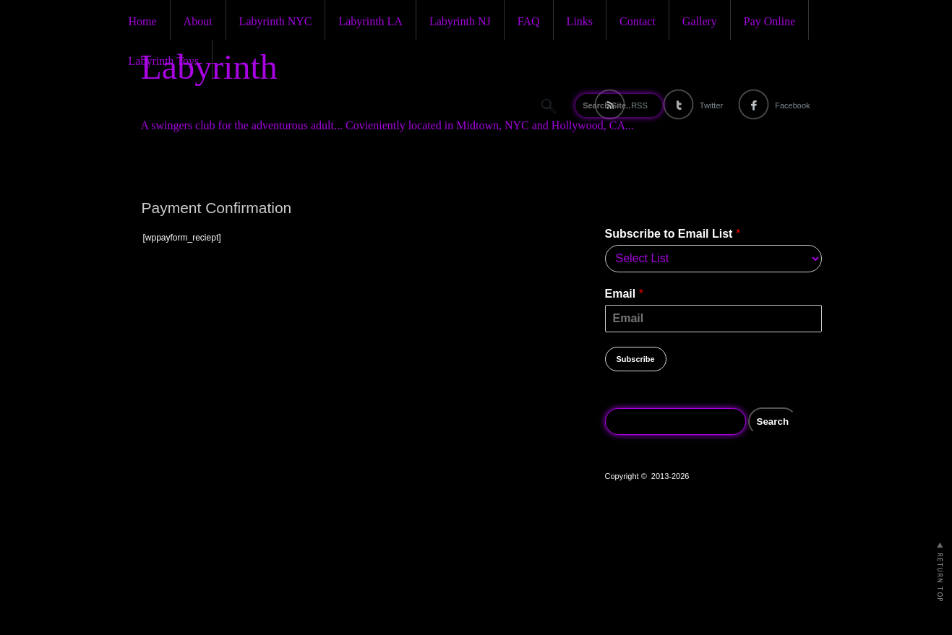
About (198, 21)
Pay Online (770, 21)
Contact (637, 21)
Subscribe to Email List (673, 234)
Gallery (699, 21)
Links (580, 21)
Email (624, 294)
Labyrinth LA (370, 21)
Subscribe (636, 359)
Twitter (711, 105)
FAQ (529, 21)
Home (143, 21)
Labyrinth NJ (460, 21)
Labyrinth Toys (164, 61)
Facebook (792, 105)
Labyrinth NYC (275, 21)
